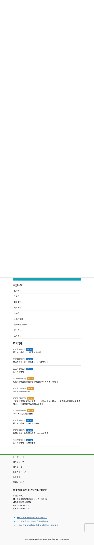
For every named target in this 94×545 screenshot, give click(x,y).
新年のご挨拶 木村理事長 (24, 443)
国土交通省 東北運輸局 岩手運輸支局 (32, 521)
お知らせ (29, 349)
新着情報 (16, 476)
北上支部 (17, 302)
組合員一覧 (17, 467)
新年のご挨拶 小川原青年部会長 (27, 352)
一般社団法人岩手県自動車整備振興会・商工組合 (37, 525)
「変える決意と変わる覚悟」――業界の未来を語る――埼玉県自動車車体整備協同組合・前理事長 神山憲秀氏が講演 (46, 402)
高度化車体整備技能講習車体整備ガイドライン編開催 (35, 381)
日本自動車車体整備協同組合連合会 (32, 517)
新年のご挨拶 (18, 372)
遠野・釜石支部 (20, 324)
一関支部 (17, 313)
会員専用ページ (19, 472)
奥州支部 (17, 307)
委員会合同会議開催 (21, 391)
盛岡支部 (17, 290)
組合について (18, 462)
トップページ (18, 457)
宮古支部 (17, 330)
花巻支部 (17, 296)
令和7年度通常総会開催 (23, 413)
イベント (30, 379)
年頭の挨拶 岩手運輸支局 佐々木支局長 (31, 433)
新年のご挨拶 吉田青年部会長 (26, 423)
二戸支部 (17, 335)
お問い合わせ (18, 482)
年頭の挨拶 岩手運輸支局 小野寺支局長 (31, 362)
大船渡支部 (18, 319)
